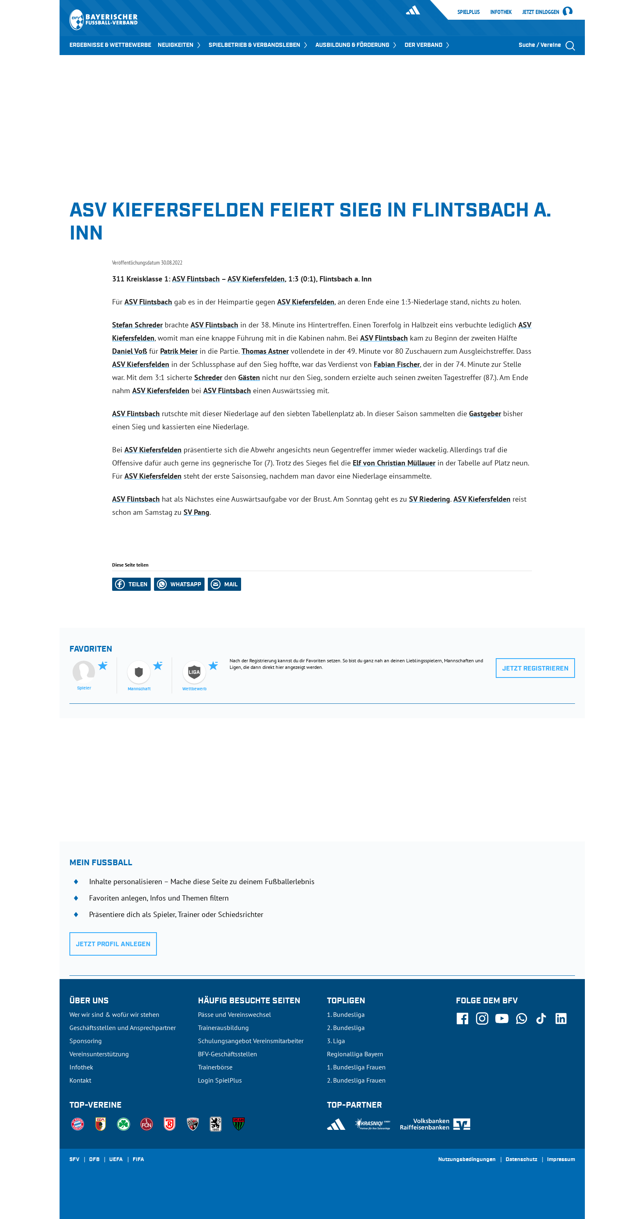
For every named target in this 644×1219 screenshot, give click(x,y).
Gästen (249, 377)
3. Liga (336, 1041)
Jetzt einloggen (540, 12)
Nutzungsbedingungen (467, 1160)
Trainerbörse (215, 1067)
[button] (131, 584)
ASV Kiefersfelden (256, 278)
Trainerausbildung (223, 1027)
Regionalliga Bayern (355, 1054)
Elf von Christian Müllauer (394, 463)
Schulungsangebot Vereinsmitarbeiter (251, 1041)
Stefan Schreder (137, 325)
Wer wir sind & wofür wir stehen (114, 1014)
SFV (74, 1160)
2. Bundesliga (346, 1027)
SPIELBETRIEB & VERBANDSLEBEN (259, 45)
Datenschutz (521, 1160)
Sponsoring (85, 1041)
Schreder (208, 377)
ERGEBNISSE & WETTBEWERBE (110, 45)
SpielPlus (469, 12)
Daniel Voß (129, 351)
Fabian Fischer (397, 364)
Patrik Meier (179, 351)
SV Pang (196, 512)
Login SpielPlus (220, 1080)
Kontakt (80, 1080)
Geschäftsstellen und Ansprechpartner (122, 1027)
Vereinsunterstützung (99, 1054)
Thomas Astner (265, 351)
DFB (94, 1160)
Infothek (501, 12)
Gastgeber (485, 413)
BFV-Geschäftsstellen (227, 1054)
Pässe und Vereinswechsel (234, 1014)
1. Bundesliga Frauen (356, 1067)
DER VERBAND (428, 45)
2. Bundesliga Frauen (356, 1080)
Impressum (561, 1160)
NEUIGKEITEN (180, 45)
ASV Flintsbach (196, 278)
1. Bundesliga (346, 1014)
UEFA (116, 1160)
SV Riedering (429, 499)
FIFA (138, 1160)
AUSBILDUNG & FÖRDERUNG (356, 45)
